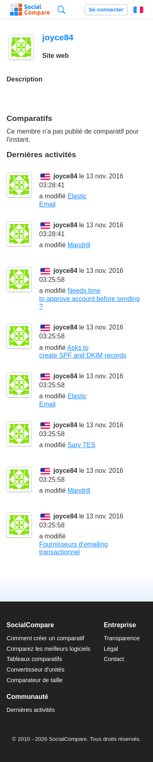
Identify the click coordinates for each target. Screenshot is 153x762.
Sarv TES (81, 444)
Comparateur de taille (35, 680)
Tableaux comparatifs (34, 659)
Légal (111, 649)
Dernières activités (31, 710)
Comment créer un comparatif (45, 638)
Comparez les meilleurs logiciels (49, 649)
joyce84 (65, 176)
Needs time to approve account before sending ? (89, 298)
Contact (114, 659)
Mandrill (78, 245)
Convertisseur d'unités (35, 669)
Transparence (122, 638)
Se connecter (106, 10)
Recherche (61, 9)
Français (138, 10)
